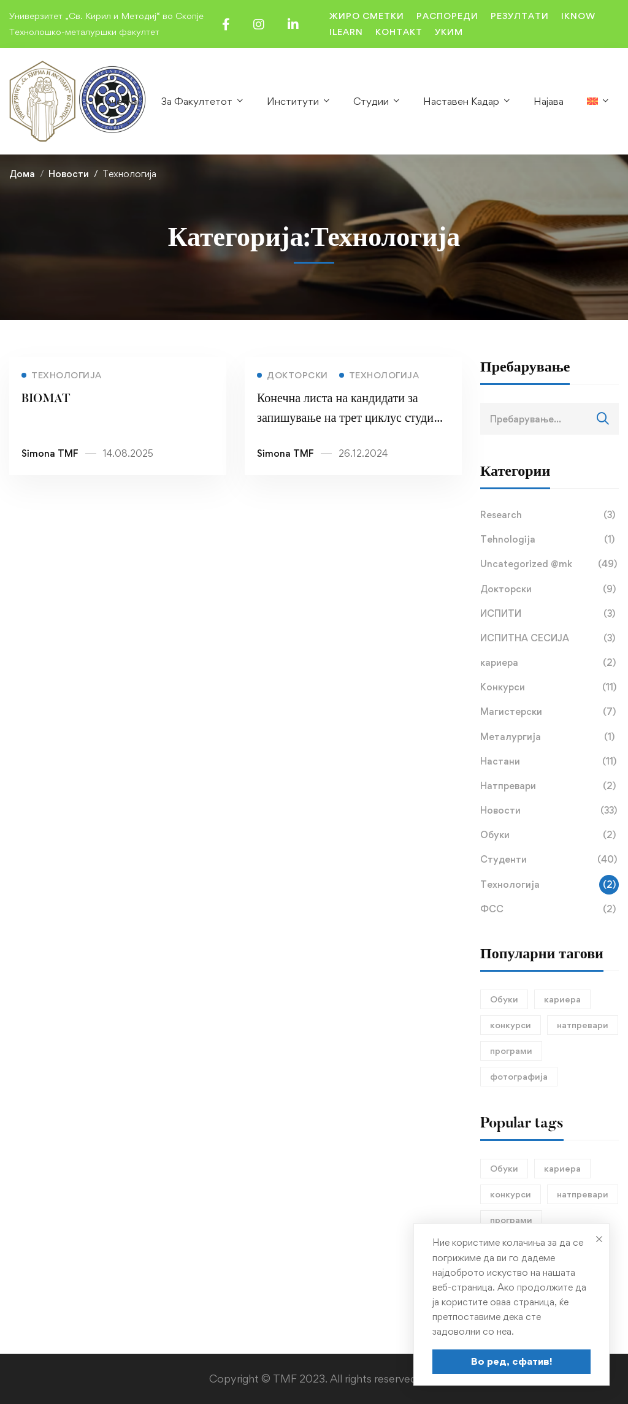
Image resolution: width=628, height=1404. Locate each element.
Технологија (549, 885)
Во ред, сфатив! (512, 1361)
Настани (549, 761)
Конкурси (549, 687)
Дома (22, 174)
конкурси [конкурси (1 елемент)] (510, 1025)
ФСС (549, 909)
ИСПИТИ (549, 614)
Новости (68, 174)
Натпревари (549, 786)
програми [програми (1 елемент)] (511, 1050)
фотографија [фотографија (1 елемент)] (519, 1076)
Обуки (549, 835)
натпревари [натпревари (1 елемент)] (582, 1025)
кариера (549, 663)
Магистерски (549, 712)
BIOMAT (46, 401)
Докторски (549, 589)
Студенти (549, 860)
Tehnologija (549, 539)
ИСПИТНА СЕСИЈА (549, 638)
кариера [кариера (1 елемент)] (562, 999)
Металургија (549, 737)
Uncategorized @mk (549, 564)
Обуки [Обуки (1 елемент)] (504, 999)
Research (549, 515)
